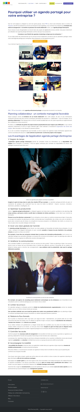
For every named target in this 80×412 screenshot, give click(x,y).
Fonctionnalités (22, 3)
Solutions (31, 3)
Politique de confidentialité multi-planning (19, 393)
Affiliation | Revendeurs (14, 395)
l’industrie (10, 25)
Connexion (11, 401)
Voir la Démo (11, 384)
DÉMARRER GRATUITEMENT (40, 41)
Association (19, 110)
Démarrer (52, 3)
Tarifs (36, 3)
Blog (9, 398)
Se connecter (58, 3)
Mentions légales (12, 387)
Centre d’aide (43, 3)
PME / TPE (11, 110)
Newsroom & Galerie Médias (15, 390)
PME (46, 23)
